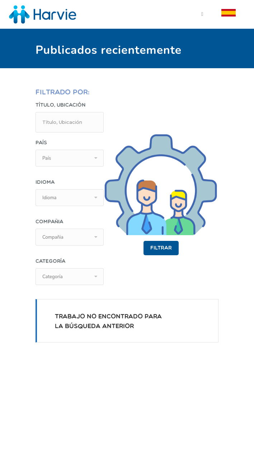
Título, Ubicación (60, 105)
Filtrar (161, 248)
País (41, 143)
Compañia (49, 222)
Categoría (50, 261)
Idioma (45, 182)
